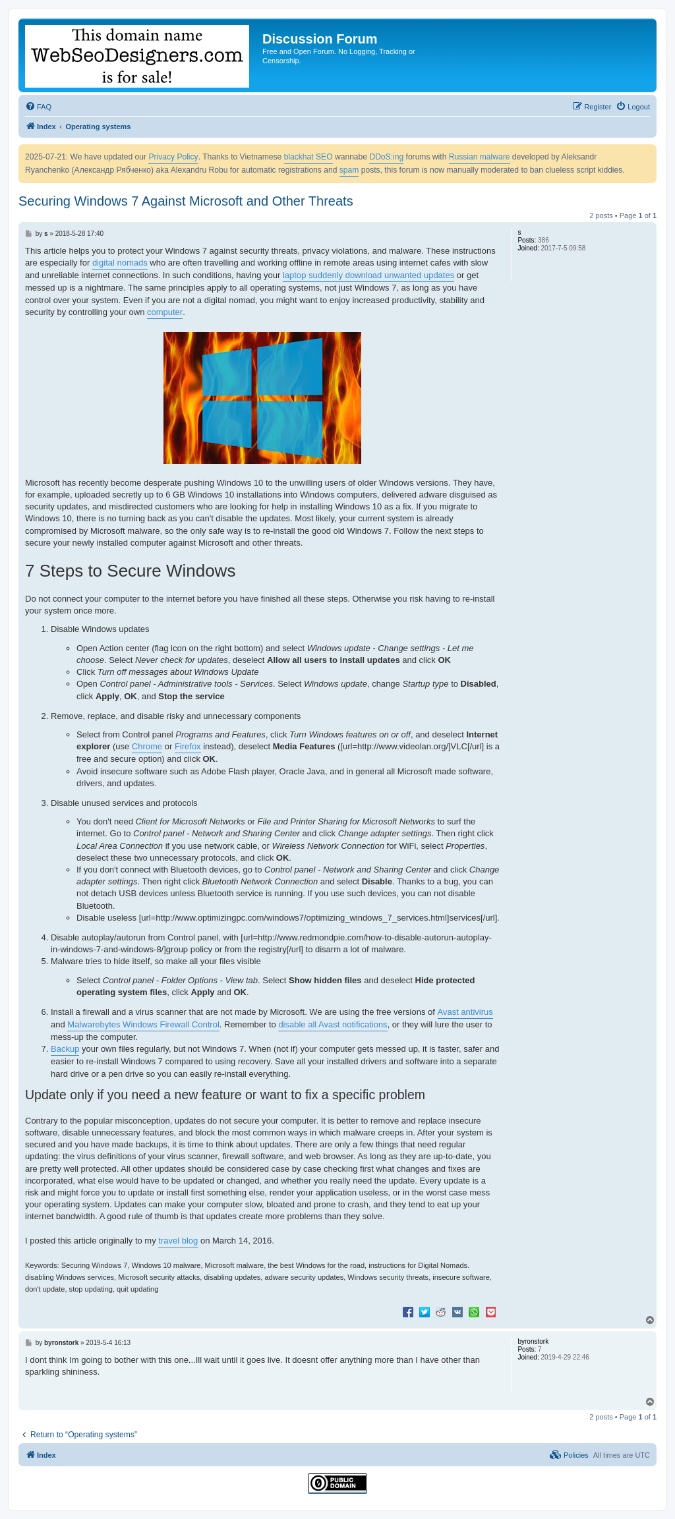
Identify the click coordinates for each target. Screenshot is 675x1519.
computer (165, 312)
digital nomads (120, 263)
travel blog (178, 1241)
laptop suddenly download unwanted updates (368, 275)
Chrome (147, 746)
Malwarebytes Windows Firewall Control (143, 1024)
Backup (65, 1049)
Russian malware (479, 156)
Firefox (188, 746)
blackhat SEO (308, 156)
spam (349, 170)
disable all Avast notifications (332, 1024)
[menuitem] (38, 107)
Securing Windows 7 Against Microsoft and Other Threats (185, 201)
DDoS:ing (386, 156)
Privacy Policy (173, 156)
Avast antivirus (465, 1012)
